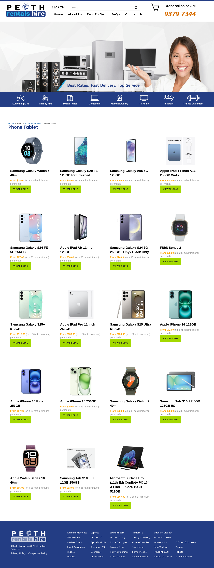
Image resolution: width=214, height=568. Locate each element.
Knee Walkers (160, 547)
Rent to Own (96, 14)
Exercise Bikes (117, 547)
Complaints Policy (37, 553)
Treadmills (137, 532)
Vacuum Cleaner (163, 532)
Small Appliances (76, 547)
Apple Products (98, 542)
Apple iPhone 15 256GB (78, 401)
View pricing (20, 189)
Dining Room (97, 556)
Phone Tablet (70, 103)
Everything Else (20, 103)
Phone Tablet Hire (32, 123)
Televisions (138, 547)
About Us (75, 14)
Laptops (95, 532)
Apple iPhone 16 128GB (178, 324)
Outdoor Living (117, 537)
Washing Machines (77, 532)
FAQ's (115, 14)
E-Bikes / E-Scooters (186, 542)
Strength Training (141, 537)
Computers (95, 103)
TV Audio (144, 103)
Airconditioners (140, 556)
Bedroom (96, 551)
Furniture (169, 103)
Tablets (179, 551)
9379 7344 (180, 13)
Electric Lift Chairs (163, 556)
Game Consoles (140, 542)
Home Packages (118, 542)
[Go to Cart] (155, 7)
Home (58, 14)
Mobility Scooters (162, 537)
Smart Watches (184, 556)
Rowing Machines (119, 551)
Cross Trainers (117, 556)
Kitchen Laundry (119, 103)
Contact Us (133, 14)
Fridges (71, 551)
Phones (179, 547)
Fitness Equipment (193, 103)
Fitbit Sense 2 (170, 247)
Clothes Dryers (74, 542)
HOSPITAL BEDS (161, 551)
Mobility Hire (45, 103)
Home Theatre (139, 551)
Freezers (71, 556)
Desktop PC (96, 537)
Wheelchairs (160, 542)
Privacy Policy (18, 553)
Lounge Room (117, 532)
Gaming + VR (98, 547)
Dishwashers (73, 537)
